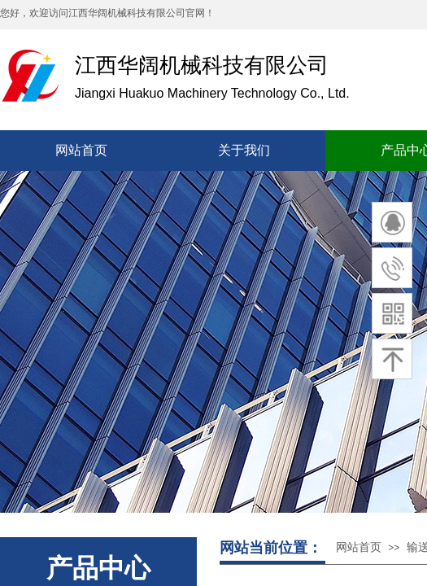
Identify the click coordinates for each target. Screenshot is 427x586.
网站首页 (358, 547)
